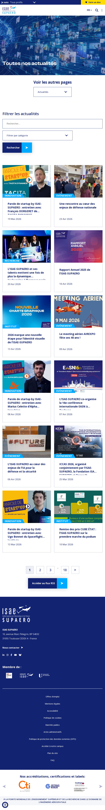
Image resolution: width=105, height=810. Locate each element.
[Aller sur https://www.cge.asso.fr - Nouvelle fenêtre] (52, 786)
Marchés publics (52, 725)
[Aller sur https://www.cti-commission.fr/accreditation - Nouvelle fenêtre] (24, 786)
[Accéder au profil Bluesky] (20, 654)
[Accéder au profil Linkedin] (3, 654)
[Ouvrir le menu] (102, 10)
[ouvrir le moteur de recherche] (96, 10)
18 (65, 570)
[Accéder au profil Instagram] (7, 654)
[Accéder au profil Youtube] (15, 654)
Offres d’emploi (52, 696)
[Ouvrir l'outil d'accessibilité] (5, 805)
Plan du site (52, 753)
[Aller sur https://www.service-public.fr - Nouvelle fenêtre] (9, 675)
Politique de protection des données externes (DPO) (52, 739)
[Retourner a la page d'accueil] (42, 10)
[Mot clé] (52, 123)
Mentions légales (52, 703)
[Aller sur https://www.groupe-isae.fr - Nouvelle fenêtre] (26, 675)
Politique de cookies (53, 718)
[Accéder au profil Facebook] (11, 654)
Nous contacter (10, 647)
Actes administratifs (53, 732)
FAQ (52, 760)
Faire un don (93, 2)
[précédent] (4, 786)
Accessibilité (52, 711)
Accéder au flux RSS (43, 583)
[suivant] (101, 786)
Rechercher (13, 147)
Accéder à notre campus (52, 746)
